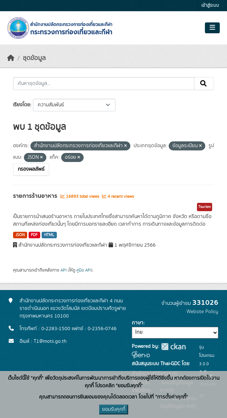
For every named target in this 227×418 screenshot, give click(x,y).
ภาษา (137, 323)
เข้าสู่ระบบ (210, 5)
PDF (34, 235)
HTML (49, 235)
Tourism (204, 206)
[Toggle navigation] (212, 27)
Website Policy (202, 311)
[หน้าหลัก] (10, 58)
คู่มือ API (83, 270)
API (63, 270)
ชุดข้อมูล (34, 58)
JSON (20, 235)
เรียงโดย (21, 104)
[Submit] (204, 83)
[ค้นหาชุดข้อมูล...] (103, 83)
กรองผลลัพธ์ (31, 169)
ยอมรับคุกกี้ (113, 409)
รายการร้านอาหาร (36, 196)
